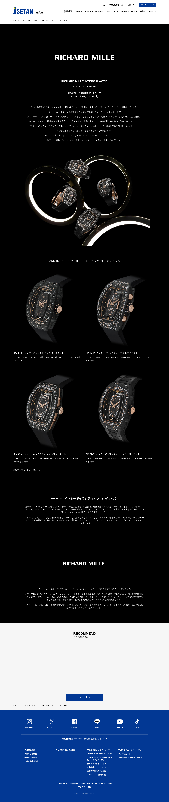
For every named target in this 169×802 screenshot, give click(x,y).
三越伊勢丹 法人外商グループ (130, 758)
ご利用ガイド (62, 783)
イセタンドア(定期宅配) (96, 775)
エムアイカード (124, 754)
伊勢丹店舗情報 (30, 754)
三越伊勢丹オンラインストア (98, 750)
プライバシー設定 (84, 787)
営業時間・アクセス (73, 11)
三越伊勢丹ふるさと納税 (96, 771)
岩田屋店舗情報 (30, 758)
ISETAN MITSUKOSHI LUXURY (100, 754)
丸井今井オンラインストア (97, 767)
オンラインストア (147, 5)
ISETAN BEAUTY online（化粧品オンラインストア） (100, 759)
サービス (152, 11)
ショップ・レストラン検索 (133, 11)
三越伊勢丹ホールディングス (129, 750)
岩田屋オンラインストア (96, 764)
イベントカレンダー (94, 11)
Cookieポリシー (105, 783)
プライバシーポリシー (89, 783)
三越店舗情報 (29, 750)
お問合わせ (74, 783)
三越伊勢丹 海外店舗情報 (66, 750)
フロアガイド (112, 11)
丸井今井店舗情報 (31, 761)
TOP (15, 21)
